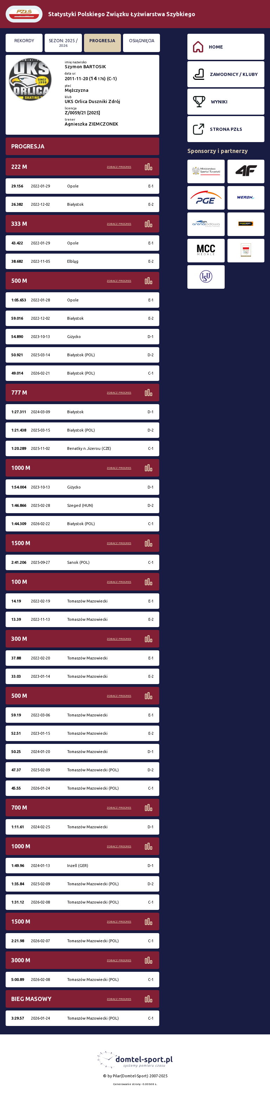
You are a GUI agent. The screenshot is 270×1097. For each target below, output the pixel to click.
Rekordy (24, 40)
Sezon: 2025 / (63, 42)
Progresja (102, 40)
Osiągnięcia (141, 40)
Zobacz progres (119, 166)
